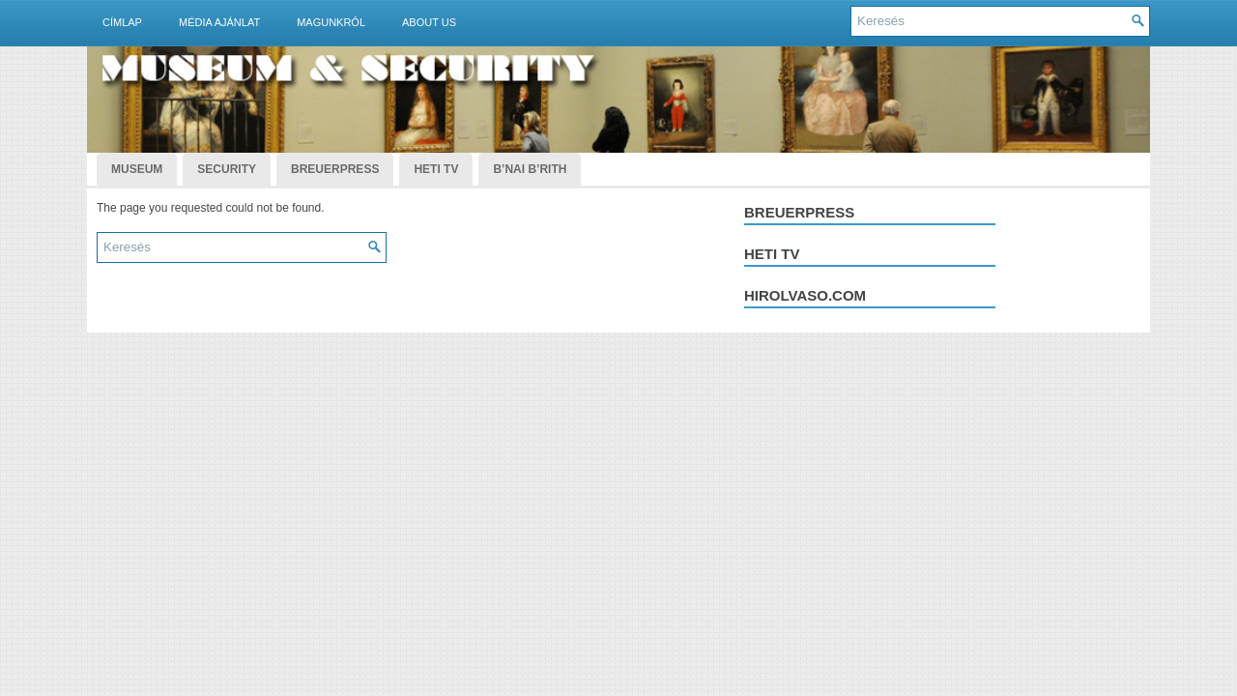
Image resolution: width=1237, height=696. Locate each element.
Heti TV (436, 169)
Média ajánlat (219, 22)
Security (226, 169)
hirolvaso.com (805, 295)
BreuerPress (335, 169)
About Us (429, 22)
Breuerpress (799, 212)
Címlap (122, 22)
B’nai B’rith (529, 169)
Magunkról (331, 22)
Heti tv (772, 254)
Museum (136, 169)
